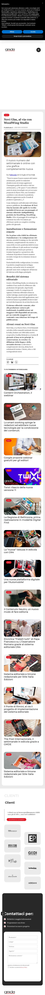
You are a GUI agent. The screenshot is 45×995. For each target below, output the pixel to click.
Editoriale (13, 175)
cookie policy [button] (35, 14)
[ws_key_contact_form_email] (22, 942)
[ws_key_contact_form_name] (22, 937)
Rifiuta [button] (12, 31)
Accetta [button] (33, 31)
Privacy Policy (23, 967)
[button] (42, 3)
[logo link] (10, 50)
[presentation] (22, 972)
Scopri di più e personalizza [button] (22, 36)
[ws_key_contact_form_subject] (22, 951)
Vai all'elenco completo (16, 819)
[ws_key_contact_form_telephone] (22, 946)
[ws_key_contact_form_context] (22, 958)
